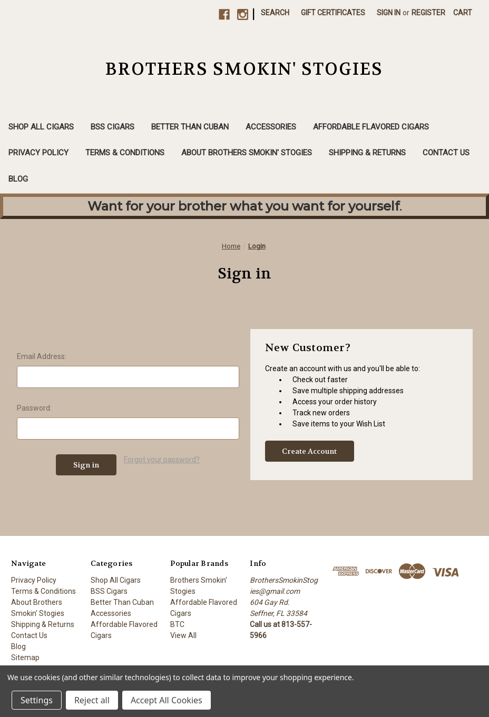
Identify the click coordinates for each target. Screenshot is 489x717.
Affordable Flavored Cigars (371, 127)
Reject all (92, 700)
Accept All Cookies (166, 700)
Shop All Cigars (41, 127)
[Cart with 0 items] (462, 13)
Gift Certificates (333, 12)
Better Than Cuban (190, 127)
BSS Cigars (112, 127)
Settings (37, 700)
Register (428, 12)
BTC (177, 624)
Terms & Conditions (124, 152)
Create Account (309, 451)
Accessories (271, 127)
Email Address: (41, 356)
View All (183, 635)
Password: (34, 408)
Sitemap (25, 657)
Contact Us (446, 152)
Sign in (388, 12)
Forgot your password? (162, 459)
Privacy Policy (38, 152)
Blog (18, 179)
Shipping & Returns (367, 152)
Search (275, 12)
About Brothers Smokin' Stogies (246, 152)
